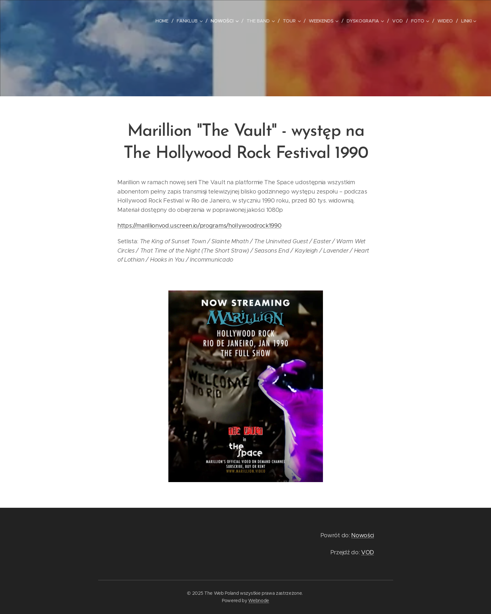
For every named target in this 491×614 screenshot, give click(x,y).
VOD (367, 552)
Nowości (362, 535)
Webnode (258, 600)
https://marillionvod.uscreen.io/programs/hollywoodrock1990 (199, 225)
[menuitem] (164, 21)
